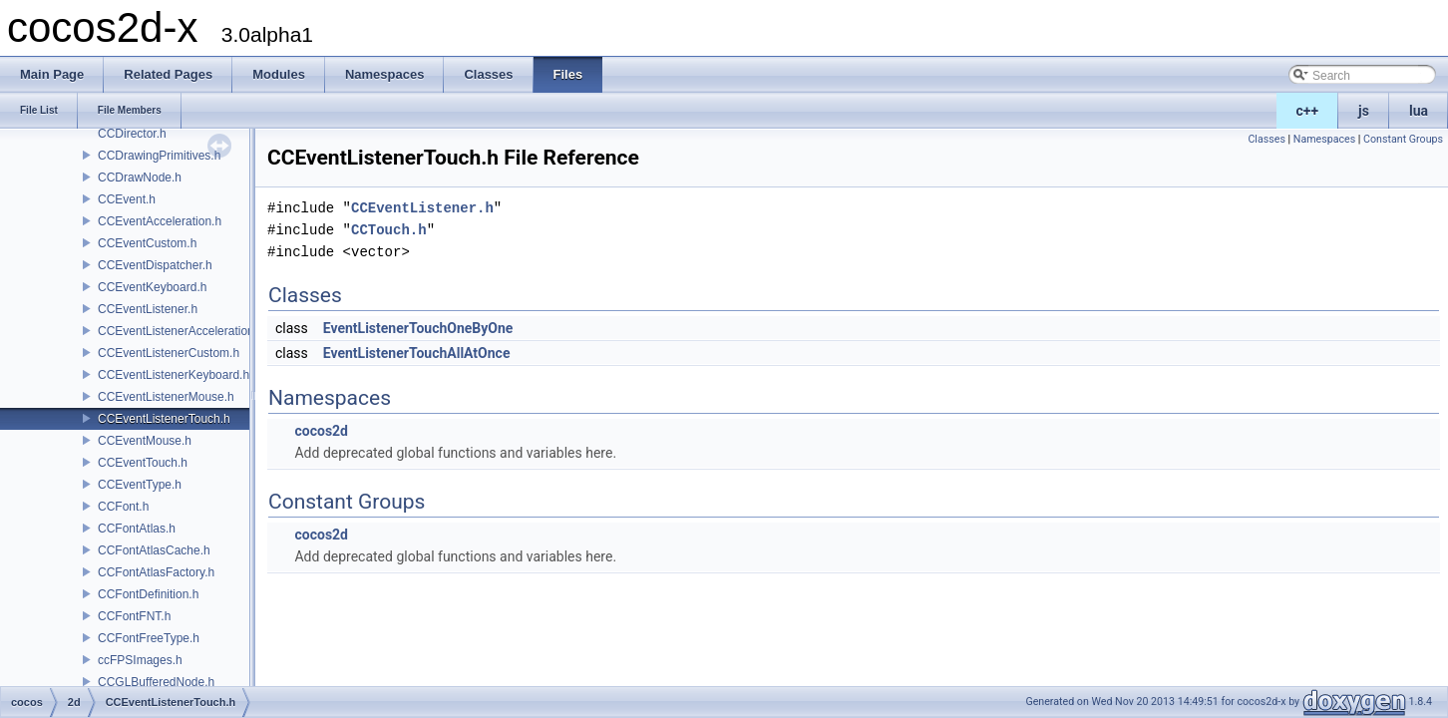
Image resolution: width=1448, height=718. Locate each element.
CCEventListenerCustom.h (168, 353)
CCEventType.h (139, 485)
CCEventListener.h (147, 309)
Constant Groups (1403, 139)
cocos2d (321, 431)
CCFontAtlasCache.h (154, 550)
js (1363, 111)
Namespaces (1324, 139)
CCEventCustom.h (147, 243)
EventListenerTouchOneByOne (418, 328)
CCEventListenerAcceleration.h (181, 331)
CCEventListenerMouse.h (166, 397)
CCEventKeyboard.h (152, 287)
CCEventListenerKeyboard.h (173, 375)
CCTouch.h (389, 229)
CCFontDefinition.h (148, 594)
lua (1418, 111)
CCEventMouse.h (144, 441)
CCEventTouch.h (142, 463)
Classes (1266, 139)
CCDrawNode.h (139, 177)
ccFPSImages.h (140, 660)
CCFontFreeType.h (148, 638)
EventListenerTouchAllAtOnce (417, 353)
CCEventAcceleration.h (159, 221)
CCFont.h (123, 507)
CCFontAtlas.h (137, 529)
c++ (1307, 111)
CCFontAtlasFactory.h (156, 572)
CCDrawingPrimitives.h (159, 156)
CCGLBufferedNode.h (156, 682)
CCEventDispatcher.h (155, 265)
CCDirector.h (132, 134)
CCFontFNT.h (134, 616)
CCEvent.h (127, 199)
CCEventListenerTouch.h (164, 419)
